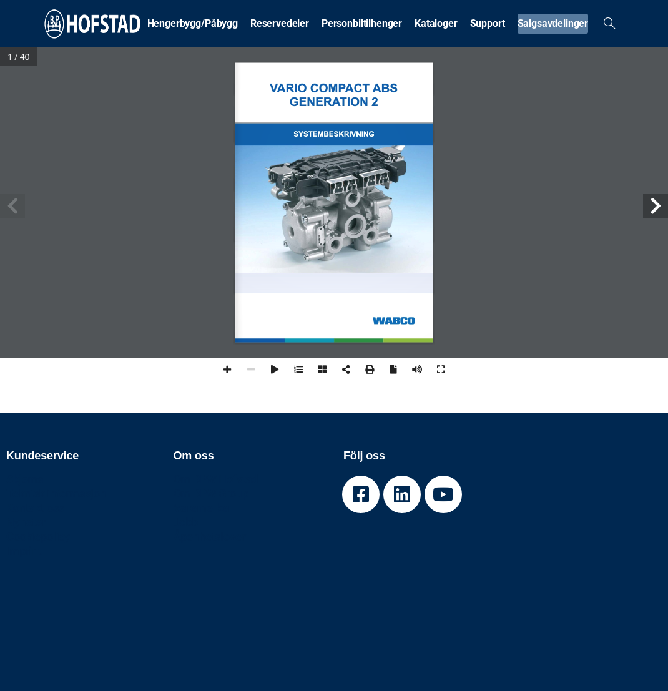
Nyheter (26, 522)
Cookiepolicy (38, 536)
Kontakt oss (35, 507)
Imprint (24, 550)
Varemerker (203, 507)
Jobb (186, 522)
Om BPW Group (211, 493)
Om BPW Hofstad (216, 479)
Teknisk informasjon (56, 493)
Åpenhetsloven (211, 536)
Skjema (25, 479)
